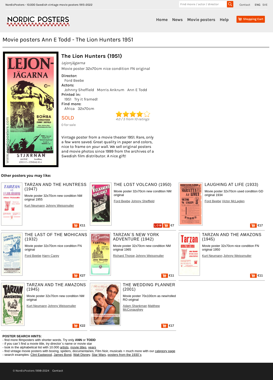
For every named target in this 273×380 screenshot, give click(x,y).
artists (64, 347)
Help (224, 19)
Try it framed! (86, 99)
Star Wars (99, 355)
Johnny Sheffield (79, 89)
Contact (244, 4)
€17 (256, 225)
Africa (69, 108)
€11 (79, 225)
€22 (79, 325)
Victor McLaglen (233, 201)
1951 (67, 99)
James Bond (62, 355)
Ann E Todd (137, 89)
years (92, 347)
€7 (168, 225)
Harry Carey (50, 256)
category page (165, 351)
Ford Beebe (74, 80)
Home (162, 19)
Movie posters (201, 19)
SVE (265, 4)
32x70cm (86, 108)
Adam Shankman (135, 306)
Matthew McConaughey (141, 307)
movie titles (78, 347)
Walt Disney (81, 355)
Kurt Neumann (34, 205)
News (177, 19)
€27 (79, 275)
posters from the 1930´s (125, 355)
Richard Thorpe (124, 256)
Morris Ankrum (110, 89)
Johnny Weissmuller (60, 205)
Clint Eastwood (41, 355)
